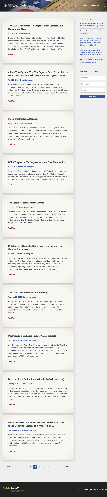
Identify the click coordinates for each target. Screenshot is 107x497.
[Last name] (92, 84)
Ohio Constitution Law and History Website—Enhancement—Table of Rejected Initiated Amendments (91, 52)
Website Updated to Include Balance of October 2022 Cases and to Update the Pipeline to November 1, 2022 (37, 430)
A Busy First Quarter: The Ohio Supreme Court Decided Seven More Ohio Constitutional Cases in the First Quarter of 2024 (37, 75)
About (86, 6)
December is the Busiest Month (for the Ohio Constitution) (37, 385)
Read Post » (12, 54)
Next (68, 473)
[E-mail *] (92, 90)
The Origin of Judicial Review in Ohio (26, 209)
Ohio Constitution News (19, 5)
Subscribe (95, 6)
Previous (9, 473)
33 (49, 473)
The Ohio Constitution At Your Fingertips (29, 298)
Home (78, 6)
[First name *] (92, 78)
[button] (104, 6)
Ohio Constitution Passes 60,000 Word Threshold (32, 342)
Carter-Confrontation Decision (23, 122)
